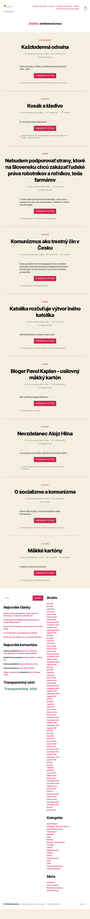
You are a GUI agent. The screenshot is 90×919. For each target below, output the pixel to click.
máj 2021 (50, 778)
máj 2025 (50, 651)
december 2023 (53, 696)
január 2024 (51, 693)
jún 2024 (50, 680)
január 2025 (51, 661)
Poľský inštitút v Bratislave (52, 83)
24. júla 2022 (53, 567)
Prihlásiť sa (51, 892)
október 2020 (52, 796)
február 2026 (52, 627)
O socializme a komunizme (45, 501)
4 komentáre (66, 567)
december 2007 (53, 804)
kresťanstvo (50, 358)
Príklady (50, 863)
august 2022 (51, 738)
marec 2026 (51, 624)
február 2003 (52, 809)
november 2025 (53, 635)
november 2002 (53, 812)
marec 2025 (51, 656)
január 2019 (51, 799)
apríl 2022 (50, 748)
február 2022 (52, 754)
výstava (64, 83)
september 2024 (53, 672)
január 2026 (51, 629)
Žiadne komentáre (46, 58)
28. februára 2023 (59, 394)
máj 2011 (50, 801)
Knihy (49, 847)
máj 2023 (50, 714)
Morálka (50, 850)
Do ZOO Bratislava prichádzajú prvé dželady (20, 643)
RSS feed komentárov (55, 898)
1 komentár (46, 116)
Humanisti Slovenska (40, 6)
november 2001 (53, 815)
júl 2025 (50, 645)
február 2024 (52, 690)
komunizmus (52, 229)
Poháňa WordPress (54, 914)
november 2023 (53, 698)
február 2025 (52, 659)
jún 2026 (50, 616)
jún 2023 (50, 711)
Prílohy (49, 865)
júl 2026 (50, 614)
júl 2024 (50, 677)
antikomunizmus (27, 83)
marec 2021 (51, 783)
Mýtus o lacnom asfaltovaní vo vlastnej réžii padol (22, 647)
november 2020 (53, 793)
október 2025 (52, 637)
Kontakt (51, 6)
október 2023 (52, 701)
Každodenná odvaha (45, 47)
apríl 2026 (51, 622)
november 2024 (53, 667)
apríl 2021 (50, 780)
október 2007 (52, 807)
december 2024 (53, 664)
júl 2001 (50, 817)
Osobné (45, 157)
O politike (45, 99)
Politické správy (53, 860)
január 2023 (51, 725)
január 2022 (51, 756)
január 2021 (51, 788)
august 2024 (51, 674)
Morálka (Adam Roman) (56, 852)
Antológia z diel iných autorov (58, 836)
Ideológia (50, 844)
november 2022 (53, 730)
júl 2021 (50, 772)
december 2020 (53, 791)
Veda (49, 873)
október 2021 (52, 764)
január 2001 (51, 820)
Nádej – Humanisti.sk (11, 682)
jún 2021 (50, 775)
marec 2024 (51, 688)
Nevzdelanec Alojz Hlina (45, 443)
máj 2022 (50, 746)
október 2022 (52, 733)
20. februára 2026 (59, 54)
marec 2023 (51, 719)
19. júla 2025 (59, 197)
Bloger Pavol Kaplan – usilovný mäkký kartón (45, 384)
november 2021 (53, 762)
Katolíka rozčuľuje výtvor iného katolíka (45, 322)
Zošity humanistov (54, 879)
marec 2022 (51, 751)
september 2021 (53, 767)
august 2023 (51, 706)
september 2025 (53, 640)
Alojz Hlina (25, 477)
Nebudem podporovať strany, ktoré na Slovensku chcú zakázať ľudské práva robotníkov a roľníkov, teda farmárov (45, 177)
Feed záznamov (53, 895)
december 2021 (53, 759)
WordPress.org (52, 900)
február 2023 (52, 722)
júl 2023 (50, 709)
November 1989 (38, 83)
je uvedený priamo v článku (40, 54)
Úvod (49, 871)
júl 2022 (50, 741)
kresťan (43, 358)
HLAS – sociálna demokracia (42, 139)
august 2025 (51, 643)
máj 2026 (50, 619)
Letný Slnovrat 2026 (26, 678)
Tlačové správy (45, 41)
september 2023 (53, 704)
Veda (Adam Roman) (54, 876)
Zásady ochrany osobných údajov (67, 9)
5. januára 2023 (60, 509)
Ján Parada (55, 139)
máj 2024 (50, 682)
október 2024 (52, 669)
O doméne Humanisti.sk (63, 6)
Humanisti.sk (14, 914)
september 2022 (53, 735)
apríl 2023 (51, 717)
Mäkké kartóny (44, 560)
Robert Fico (64, 139)
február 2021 (52, 785)
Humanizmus (52, 842)
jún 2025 (50, 648)
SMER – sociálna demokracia (31, 141)
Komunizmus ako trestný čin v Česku (45, 254)
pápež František (60, 358)
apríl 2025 (51, 653)
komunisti (44, 229)
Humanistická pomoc (55, 839)
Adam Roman (52, 834)
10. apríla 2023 (59, 332)
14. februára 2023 (59, 450)
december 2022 (53, 727)
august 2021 (51, 770)
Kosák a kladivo (45, 106)
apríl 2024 (51, 685)
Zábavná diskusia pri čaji (28, 674)
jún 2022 (50, 743)
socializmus (25, 479)
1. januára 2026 (60, 113)
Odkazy (76, 6)
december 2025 (53, 632)
